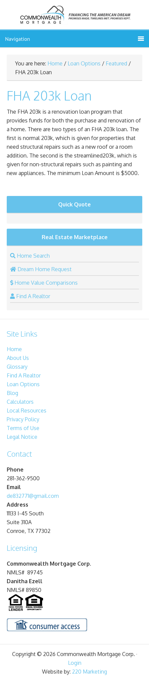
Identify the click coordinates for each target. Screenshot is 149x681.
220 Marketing (89, 671)
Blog (12, 393)
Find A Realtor (24, 375)
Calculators (20, 401)
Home (55, 63)
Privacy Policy (23, 419)
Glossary (17, 366)
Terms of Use (23, 428)
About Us (18, 357)
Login (74, 662)
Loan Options (84, 63)
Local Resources (26, 410)
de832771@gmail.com (33, 495)
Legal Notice (22, 436)
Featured (116, 63)
